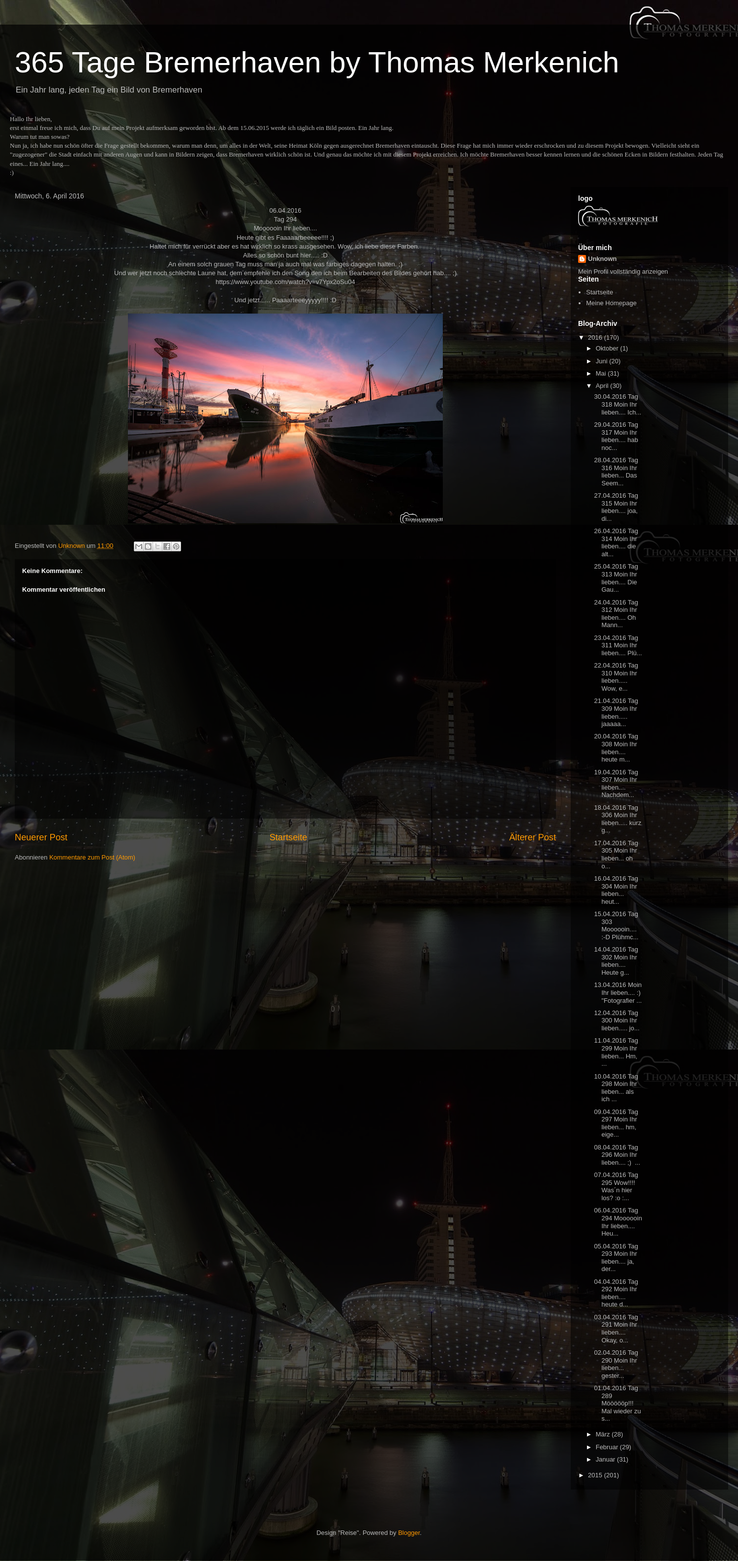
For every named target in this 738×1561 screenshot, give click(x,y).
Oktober (608, 348)
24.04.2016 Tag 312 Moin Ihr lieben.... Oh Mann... (616, 614)
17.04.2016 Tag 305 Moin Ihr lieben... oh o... (616, 854)
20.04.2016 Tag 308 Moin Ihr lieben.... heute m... (616, 748)
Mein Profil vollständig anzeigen (623, 271)
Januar (606, 1459)
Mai (602, 373)
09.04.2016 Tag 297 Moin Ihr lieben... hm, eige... (616, 1123)
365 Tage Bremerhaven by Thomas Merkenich (317, 62)
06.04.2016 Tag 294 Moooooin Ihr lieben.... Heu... (618, 1222)
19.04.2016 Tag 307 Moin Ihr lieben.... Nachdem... (616, 783)
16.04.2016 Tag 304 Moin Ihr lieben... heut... (616, 890)
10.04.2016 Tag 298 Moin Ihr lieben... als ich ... (616, 1088)
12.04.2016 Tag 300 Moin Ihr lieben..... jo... (616, 1020)
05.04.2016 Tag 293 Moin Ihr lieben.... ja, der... (616, 1257)
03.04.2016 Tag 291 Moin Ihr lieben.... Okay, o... (616, 1328)
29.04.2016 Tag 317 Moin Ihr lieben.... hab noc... (616, 436)
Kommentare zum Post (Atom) (92, 857)
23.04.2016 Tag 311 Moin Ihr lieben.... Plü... (618, 645)
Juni (602, 361)
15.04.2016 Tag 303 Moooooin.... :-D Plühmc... (616, 925)
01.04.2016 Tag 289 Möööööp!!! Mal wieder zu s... (617, 1403)
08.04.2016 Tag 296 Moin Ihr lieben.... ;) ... (617, 1155)
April (603, 385)
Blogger (409, 1532)
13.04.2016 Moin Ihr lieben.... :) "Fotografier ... (618, 992)
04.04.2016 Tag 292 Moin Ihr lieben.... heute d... (616, 1293)
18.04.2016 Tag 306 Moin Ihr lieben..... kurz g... (617, 819)
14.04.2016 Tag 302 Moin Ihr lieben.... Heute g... (616, 961)
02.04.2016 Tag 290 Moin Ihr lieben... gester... (616, 1364)
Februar (608, 1447)
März (604, 1434)
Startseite (289, 837)
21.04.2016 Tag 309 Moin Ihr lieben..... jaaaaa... (616, 712)
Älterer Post (532, 837)
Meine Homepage (611, 303)
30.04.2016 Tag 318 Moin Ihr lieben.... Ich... (617, 404)
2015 (596, 1475)
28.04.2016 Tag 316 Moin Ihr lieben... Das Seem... (616, 471)
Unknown (602, 258)
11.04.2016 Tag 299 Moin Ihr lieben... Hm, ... (616, 1052)
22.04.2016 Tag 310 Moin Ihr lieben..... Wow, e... (616, 677)
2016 (596, 337)
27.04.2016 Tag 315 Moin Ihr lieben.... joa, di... (616, 507)
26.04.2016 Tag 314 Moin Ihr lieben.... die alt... (616, 542)
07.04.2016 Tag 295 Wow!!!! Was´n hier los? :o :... (616, 1186)
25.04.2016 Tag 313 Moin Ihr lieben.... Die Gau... (616, 578)
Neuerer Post (41, 837)
